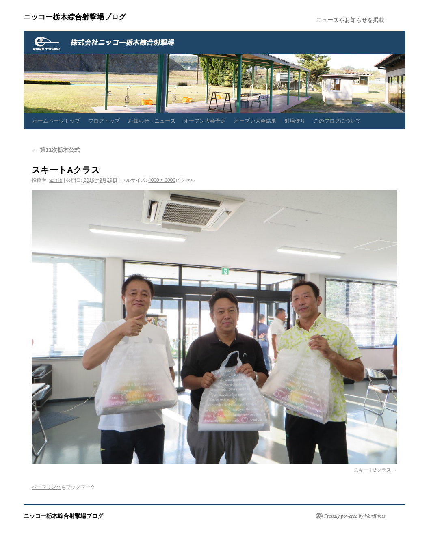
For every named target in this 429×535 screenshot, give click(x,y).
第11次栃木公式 (56, 150)
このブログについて (337, 121)
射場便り (295, 121)
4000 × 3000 (162, 180)
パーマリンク (46, 487)
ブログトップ (104, 121)
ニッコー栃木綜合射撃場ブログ (75, 17)
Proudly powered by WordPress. (355, 516)
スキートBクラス (372, 470)
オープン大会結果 (255, 121)
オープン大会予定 (205, 121)
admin (56, 180)
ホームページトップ (56, 121)
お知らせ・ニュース (152, 121)
